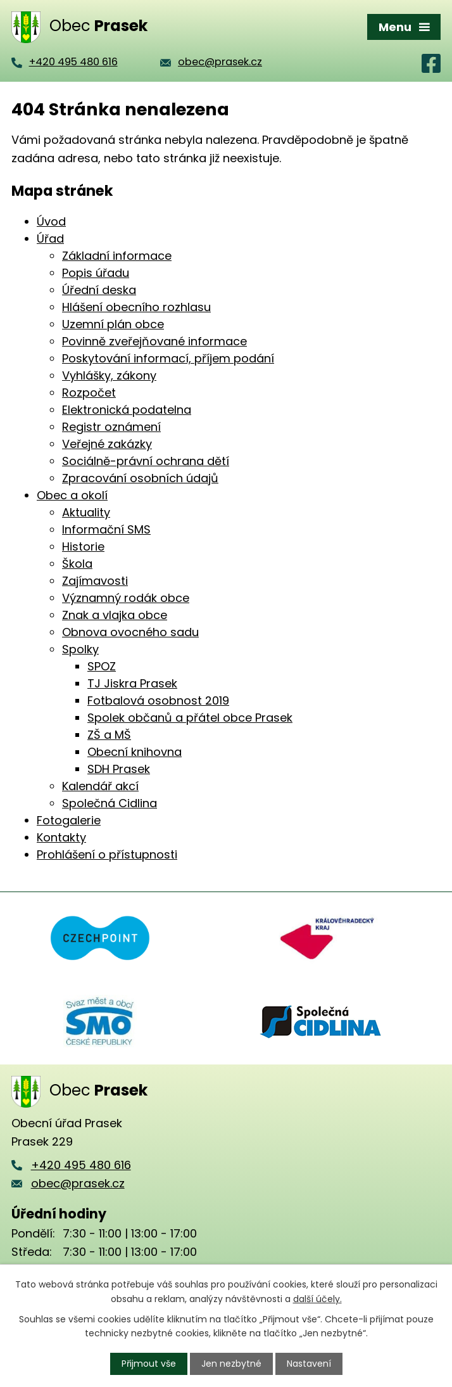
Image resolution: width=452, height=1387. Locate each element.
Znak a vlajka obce (114, 615)
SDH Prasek (118, 769)
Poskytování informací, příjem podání (168, 358)
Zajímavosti (95, 581)
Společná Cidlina (109, 803)
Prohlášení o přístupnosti (107, 854)
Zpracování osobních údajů (140, 478)
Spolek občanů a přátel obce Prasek (189, 717)
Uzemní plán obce (113, 324)
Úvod (51, 221)
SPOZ (101, 666)
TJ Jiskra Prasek (132, 683)
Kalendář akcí (100, 786)
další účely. (317, 1298)
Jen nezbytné (231, 1363)
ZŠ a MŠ (109, 735)
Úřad (50, 238)
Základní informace (117, 256)
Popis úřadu (95, 273)
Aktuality (86, 512)
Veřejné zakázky (107, 444)
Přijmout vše (149, 1363)
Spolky (80, 649)
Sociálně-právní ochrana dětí (145, 461)
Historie (83, 546)
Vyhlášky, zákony (109, 375)
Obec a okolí (72, 495)
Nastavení (309, 1363)
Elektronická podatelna (126, 410)
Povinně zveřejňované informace (154, 341)
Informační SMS (106, 529)
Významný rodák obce (125, 598)
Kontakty (61, 837)
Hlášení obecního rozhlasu (136, 307)
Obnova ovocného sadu (130, 632)
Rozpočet (89, 392)
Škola (77, 564)
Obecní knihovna (134, 752)
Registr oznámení (111, 427)
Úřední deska (99, 290)
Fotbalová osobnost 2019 (158, 700)
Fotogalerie (69, 820)
